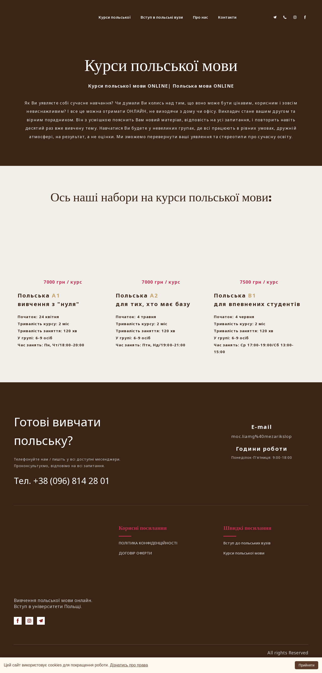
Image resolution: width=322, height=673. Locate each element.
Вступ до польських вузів (247, 542)
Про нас (200, 17)
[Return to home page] (39, 17)
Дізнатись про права (129, 665)
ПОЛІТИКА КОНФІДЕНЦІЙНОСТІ (148, 542)
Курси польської (115, 17)
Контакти (227, 17)
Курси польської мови (243, 552)
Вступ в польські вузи (162, 17)
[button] (275, 17)
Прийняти (306, 665)
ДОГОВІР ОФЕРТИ (135, 552)
